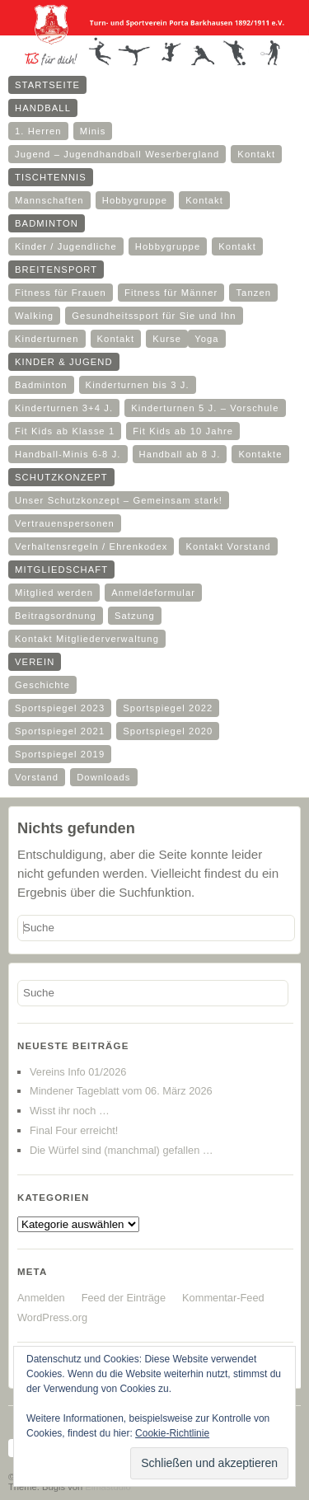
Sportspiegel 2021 (60, 731)
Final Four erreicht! (74, 1130)
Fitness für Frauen (60, 293)
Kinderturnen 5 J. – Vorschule (205, 408)
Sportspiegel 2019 (60, 754)
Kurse (166, 339)
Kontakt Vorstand (227, 546)
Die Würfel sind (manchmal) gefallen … (121, 1150)
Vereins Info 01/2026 (78, 1072)
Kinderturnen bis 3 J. (138, 385)
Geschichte (42, 685)
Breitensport (56, 269)
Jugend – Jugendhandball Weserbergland (117, 154)
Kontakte (260, 454)
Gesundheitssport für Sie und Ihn (154, 316)
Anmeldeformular (153, 593)
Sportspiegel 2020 (168, 731)
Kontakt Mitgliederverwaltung (87, 639)
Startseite (47, 85)
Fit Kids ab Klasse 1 (65, 431)
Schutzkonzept (61, 477)
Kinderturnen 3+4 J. (64, 408)
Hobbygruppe (135, 200)
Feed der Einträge (124, 1297)
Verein (34, 662)
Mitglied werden (54, 593)
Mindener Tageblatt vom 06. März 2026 (121, 1091)
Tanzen (253, 293)
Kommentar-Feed (223, 1297)
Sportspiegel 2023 (60, 708)
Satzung (135, 616)
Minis (93, 131)
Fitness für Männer (171, 293)
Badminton (46, 223)
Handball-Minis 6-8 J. (68, 454)
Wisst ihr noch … (70, 1110)
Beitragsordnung (55, 616)
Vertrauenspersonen (65, 523)
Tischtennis (51, 177)
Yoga (206, 339)
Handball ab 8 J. (180, 454)
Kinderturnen (47, 339)
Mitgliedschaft (61, 569)
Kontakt (256, 154)
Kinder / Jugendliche (66, 246)
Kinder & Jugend (64, 362)
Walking (34, 316)
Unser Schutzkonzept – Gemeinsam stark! (118, 500)
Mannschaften (49, 200)
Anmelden (41, 1297)
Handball (43, 108)
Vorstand (37, 777)
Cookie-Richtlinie (172, 1433)
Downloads (103, 777)
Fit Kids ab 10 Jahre (183, 431)
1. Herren (38, 131)
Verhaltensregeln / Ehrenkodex (91, 546)
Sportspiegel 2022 (168, 708)
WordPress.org (52, 1317)
